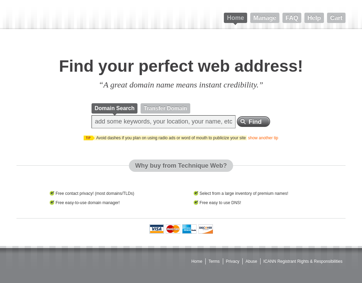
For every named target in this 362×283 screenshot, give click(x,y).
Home (196, 261)
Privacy (232, 261)
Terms (214, 261)
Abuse (251, 261)
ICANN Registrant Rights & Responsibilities (302, 261)
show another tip (263, 137)
